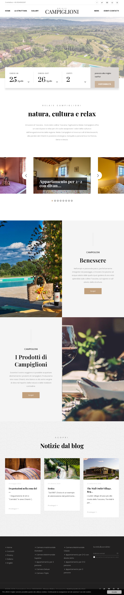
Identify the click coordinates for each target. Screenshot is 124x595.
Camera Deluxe (43, 569)
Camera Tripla (42, 573)
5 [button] (63, 200)
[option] (62, 175)
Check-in (13, 73)
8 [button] (71, 200)
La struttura (20, 11)
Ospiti (69, 73)
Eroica (51, 488)
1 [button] (52, 200)
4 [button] (60, 200)
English (10, 563)
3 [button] (57, 200)
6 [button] (66, 200)
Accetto (114, 592)
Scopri (96, 291)
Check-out (43, 73)
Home (7, 11)
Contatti (10, 551)
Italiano (10, 559)
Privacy (10, 555)
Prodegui (14, 509)
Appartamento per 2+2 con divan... (60, 183)
